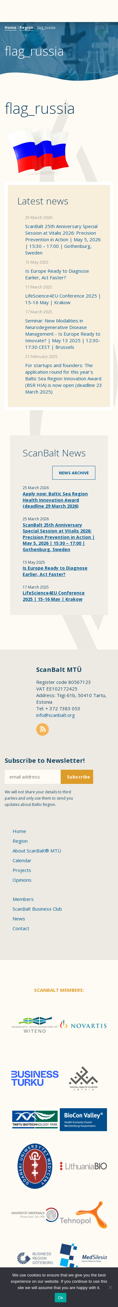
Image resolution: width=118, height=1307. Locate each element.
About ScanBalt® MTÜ (37, 850)
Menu (15, 11)
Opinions (22, 880)
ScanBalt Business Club (37, 909)
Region (26, 27)
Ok (60, 1297)
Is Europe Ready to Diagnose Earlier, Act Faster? (57, 274)
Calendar (22, 860)
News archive (74, 473)
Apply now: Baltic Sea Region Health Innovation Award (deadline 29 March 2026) (55, 500)
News (19, 918)
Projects (22, 870)
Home (10, 27)
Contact (21, 928)
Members (23, 899)
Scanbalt (97, 30)
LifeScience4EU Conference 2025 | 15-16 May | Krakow (63, 299)
